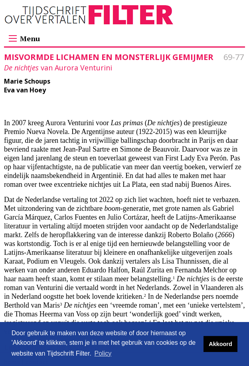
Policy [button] (103, 353)
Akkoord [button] (220, 344)
